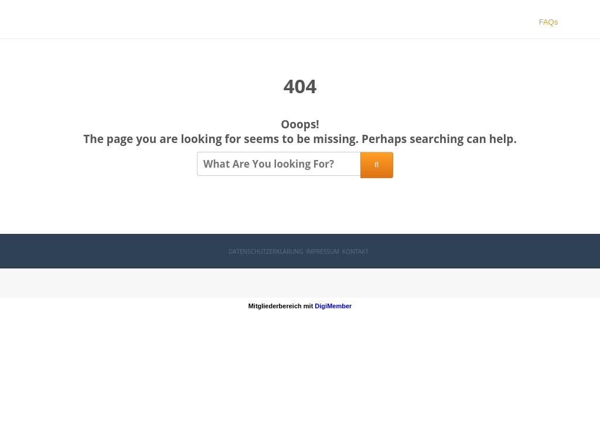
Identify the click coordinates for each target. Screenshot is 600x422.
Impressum (322, 251)
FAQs (548, 22)
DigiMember (333, 305)
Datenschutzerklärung (266, 251)
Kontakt (355, 251)
